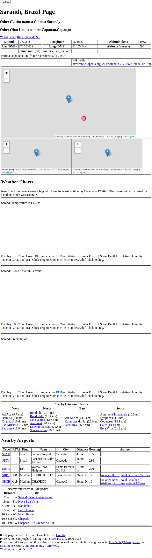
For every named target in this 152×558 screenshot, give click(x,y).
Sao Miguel (9, 425)
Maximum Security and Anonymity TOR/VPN (29, 545)
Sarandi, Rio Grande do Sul (35, 497)
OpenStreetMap (82, 136)
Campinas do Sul (75, 421)
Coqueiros (106, 421)
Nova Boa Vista (28, 501)
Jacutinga (71, 425)
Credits (60, 535)
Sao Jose (7, 428)
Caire (103, 425)
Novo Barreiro (27, 514)
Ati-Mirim (71, 418)
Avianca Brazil (110, 475)
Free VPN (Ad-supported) (125, 542)
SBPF (5, 475)
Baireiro (7, 418)
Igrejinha (106, 418)
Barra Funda (26, 510)
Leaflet (58, 136)
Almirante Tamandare (113, 414)
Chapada (7, 421)
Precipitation (68, 256)
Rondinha (36, 412)
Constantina (37, 419)
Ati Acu (6, 414)
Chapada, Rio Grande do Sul (36, 523)
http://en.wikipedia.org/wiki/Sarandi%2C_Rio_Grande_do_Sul (111, 64)
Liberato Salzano (40, 426)
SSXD (6, 454)
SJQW (6, 468)
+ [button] (6, 73)
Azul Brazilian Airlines (135, 475)
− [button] (6, 79)
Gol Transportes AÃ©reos (128, 483)
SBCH (6, 481)
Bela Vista (106, 428)
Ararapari (36, 423)
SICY (5, 460)
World (4, 37)
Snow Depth (108, 256)
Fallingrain (130, 136)
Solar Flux (88, 256)
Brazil (12, 37)
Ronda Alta (37, 416)
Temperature (47, 256)
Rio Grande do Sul (28, 37)
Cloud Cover (26, 256)
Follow (5, 2)
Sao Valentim (38, 430)
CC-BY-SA (108, 136)
